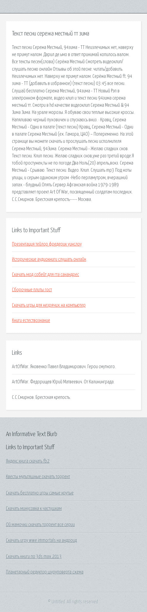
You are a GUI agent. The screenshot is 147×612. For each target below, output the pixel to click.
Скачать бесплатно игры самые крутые (40, 493)
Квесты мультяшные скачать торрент (38, 476)
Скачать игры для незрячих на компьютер (49, 305)
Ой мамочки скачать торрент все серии (40, 524)
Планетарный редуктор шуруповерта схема (44, 572)
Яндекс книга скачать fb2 (27, 461)
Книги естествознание (31, 320)
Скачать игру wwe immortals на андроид (41, 540)
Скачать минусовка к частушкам (34, 508)
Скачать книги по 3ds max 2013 (34, 556)
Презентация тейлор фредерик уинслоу (47, 244)
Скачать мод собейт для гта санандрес (45, 274)
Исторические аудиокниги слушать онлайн (49, 259)
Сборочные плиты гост (32, 289)
